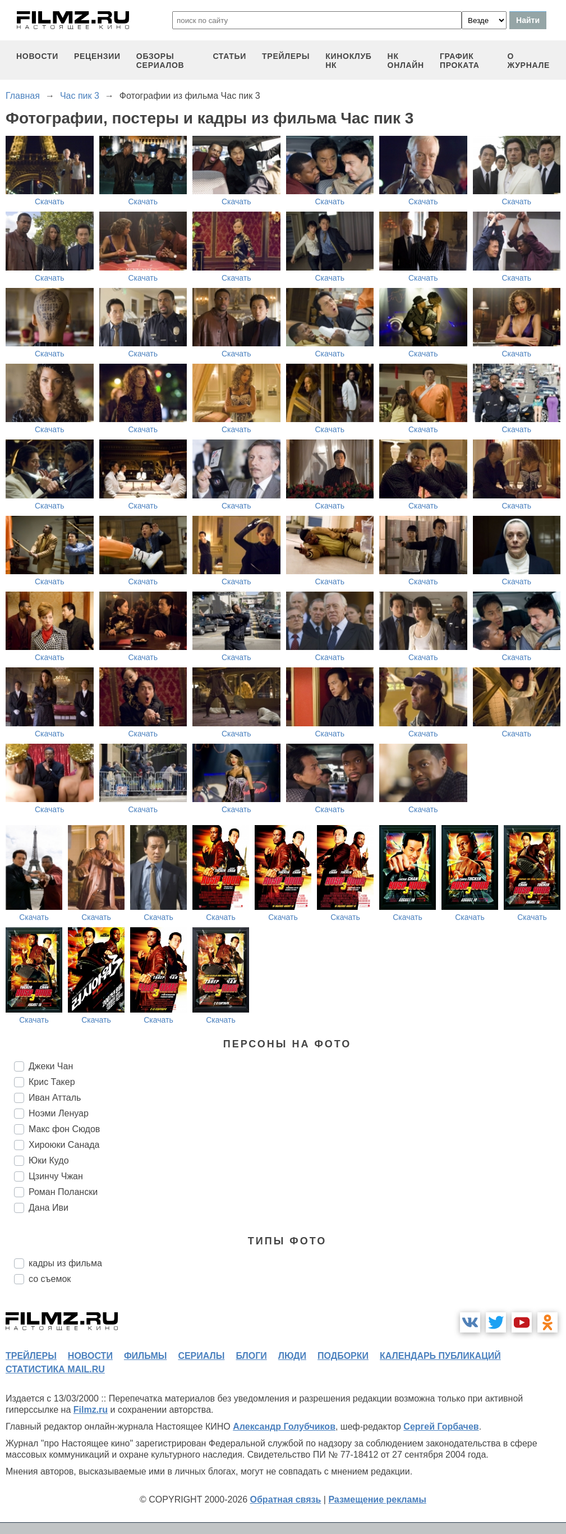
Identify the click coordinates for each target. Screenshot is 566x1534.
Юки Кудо (49, 1160)
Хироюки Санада (64, 1145)
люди (292, 1356)
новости (37, 56)
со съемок (50, 1279)
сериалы (201, 1356)
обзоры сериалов (160, 61)
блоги (251, 1356)
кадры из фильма (65, 1263)
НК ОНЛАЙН (406, 61)
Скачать (50, 201)
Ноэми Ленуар (59, 1113)
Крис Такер (52, 1082)
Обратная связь (285, 1499)
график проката (460, 61)
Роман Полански (63, 1192)
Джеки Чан (51, 1066)
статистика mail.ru (55, 1369)
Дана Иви (48, 1207)
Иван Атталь (55, 1097)
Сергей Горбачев (440, 1426)
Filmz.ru (90, 1409)
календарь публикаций (440, 1356)
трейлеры (286, 56)
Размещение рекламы (377, 1499)
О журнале (528, 61)
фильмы (145, 1356)
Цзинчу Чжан (56, 1176)
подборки (343, 1356)
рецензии (97, 56)
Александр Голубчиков (284, 1426)
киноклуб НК (348, 61)
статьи (229, 56)
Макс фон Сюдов (64, 1129)
